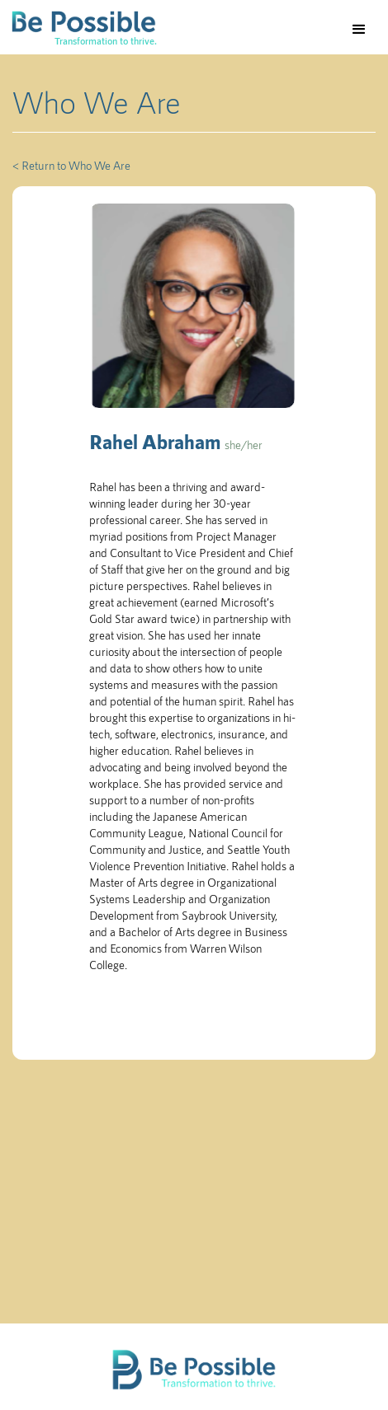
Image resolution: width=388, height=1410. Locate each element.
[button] (359, 29)
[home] (78, 27)
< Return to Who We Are (71, 165)
